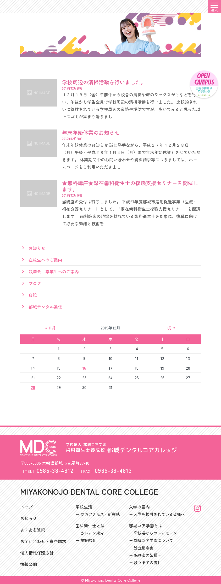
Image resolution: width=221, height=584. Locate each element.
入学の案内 (139, 507)
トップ (26, 507)
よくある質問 (32, 530)
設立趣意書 (143, 548)
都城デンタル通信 (45, 307)
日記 (33, 295)
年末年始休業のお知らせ (91, 132)
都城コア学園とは (145, 525)
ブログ (35, 283)
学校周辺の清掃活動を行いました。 (104, 82)
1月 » (170, 328)
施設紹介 (88, 540)
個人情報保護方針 (37, 553)
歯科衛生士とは (90, 525)
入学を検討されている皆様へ (159, 514)
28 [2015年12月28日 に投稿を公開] (33, 387)
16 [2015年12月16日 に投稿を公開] (84, 368)
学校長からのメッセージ (155, 533)
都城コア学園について (153, 540)
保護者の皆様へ (147, 555)
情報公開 (28, 564)
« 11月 (50, 328)
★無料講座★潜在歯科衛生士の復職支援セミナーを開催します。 (130, 186)
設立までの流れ (147, 562)
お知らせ (37, 248)
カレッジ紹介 (92, 533)
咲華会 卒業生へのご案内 (54, 271)
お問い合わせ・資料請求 (43, 541)
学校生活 (83, 507)
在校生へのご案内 (45, 260)
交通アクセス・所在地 (100, 514)
